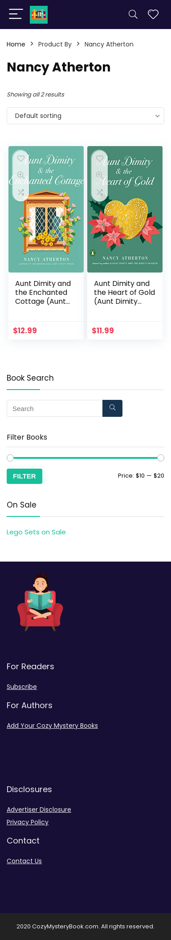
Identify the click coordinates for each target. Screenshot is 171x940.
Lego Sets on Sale (36, 532)
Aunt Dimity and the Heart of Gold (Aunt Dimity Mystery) (124, 296)
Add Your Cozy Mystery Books (52, 725)
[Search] (133, 14)
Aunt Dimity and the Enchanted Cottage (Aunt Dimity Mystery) (43, 296)
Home (16, 44)
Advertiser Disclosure (39, 809)
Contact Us (24, 860)
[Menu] (16, 14)
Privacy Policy (28, 822)
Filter (24, 476)
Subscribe (22, 686)
